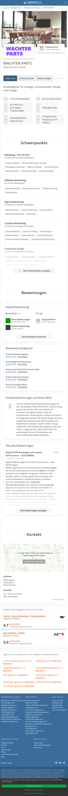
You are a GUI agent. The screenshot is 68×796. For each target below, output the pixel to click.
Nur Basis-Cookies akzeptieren (34, 790)
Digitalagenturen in (49, 661)
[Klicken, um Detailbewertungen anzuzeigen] (51, 48)
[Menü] (65, 3)
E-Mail (57, 778)
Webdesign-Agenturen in (18, 682)
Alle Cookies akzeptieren (34, 786)
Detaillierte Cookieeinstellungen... (34, 793)
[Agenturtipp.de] (33, 3)
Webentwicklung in (49, 682)
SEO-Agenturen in (15, 675)
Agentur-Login (6, 763)
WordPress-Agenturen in (18, 686)
